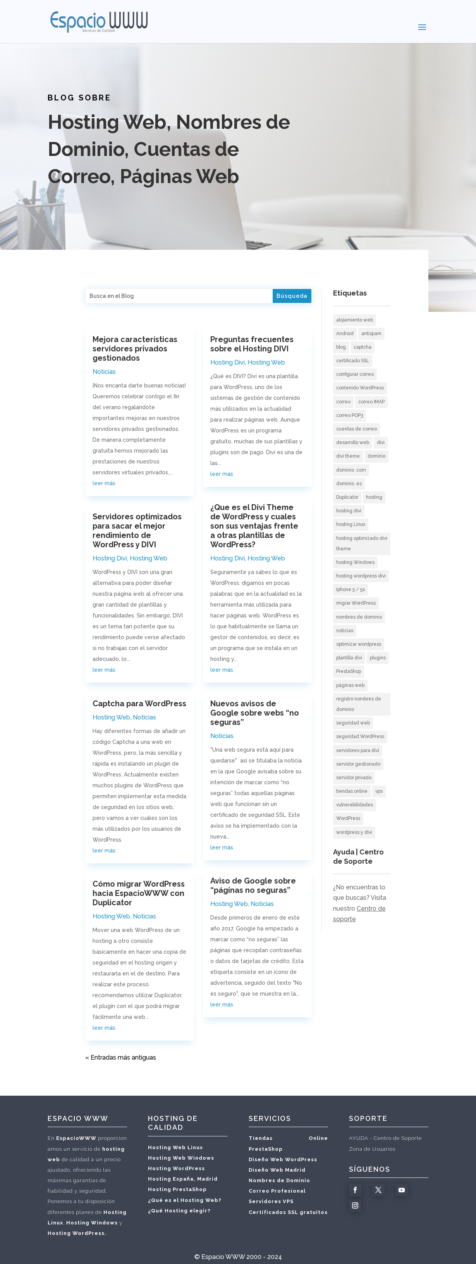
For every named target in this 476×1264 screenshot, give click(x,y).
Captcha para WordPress (139, 703)
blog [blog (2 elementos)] (341, 347)
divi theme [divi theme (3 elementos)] (348, 456)
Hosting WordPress (176, 1168)
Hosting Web (148, 558)
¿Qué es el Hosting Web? (185, 1200)
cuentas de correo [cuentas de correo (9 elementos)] (356, 429)
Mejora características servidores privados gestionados (135, 349)
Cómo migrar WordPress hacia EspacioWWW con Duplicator (139, 893)
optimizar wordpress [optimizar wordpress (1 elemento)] (358, 644)
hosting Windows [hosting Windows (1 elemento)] (355, 562)
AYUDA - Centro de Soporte (385, 1138)
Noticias (104, 371)
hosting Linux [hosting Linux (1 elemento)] (350, 524)
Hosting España (171, 1179)
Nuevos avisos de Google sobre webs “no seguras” (254, 713)
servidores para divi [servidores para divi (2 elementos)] (357, 750)
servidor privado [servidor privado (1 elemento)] (353, 777)
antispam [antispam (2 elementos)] (371, 333)
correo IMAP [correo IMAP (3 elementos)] (371, 402)
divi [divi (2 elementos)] (381, 442)
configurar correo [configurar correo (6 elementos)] (355, 374)
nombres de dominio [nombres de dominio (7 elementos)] (359, 617)
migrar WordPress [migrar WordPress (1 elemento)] (356, 603)
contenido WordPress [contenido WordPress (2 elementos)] (360, 388)
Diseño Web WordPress (283, 1159)
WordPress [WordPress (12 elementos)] (348, 818)
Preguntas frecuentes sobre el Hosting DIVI (252, 344)
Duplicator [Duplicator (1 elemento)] (347, 497)
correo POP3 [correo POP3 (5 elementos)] (349, 415)
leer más (104, 483)
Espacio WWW (223, 1257)
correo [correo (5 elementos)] (343, 402)
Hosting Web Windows (181, 1158)
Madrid (207, 1179)
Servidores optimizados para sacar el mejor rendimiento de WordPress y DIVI (137, 530)
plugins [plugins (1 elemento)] (378, 658)
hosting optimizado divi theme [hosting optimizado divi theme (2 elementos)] (361, 544)
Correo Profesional (277, 1191)
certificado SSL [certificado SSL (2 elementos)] (352, 360)
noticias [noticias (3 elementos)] (344, 630)
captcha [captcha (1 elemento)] (362, 347)
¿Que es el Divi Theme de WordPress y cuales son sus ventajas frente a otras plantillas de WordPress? (254, 526)
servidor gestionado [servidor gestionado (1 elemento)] (358, 764)
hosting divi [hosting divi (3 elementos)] (348, 511)
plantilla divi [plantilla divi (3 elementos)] (349, 658)
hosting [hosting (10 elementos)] (374, 497)
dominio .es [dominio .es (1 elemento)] (349, 483)
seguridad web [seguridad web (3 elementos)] (353, 723)
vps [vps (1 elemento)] (379, 791)
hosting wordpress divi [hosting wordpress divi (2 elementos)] (361, 576)
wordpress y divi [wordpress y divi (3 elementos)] (354, 832)
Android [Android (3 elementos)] (345, 333)
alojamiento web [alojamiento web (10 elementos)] (354, 320)
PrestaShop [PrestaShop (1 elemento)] (348, 671)
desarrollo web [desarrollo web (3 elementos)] (352, 442)
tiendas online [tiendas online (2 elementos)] (352, 791)
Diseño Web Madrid (277, 1170)
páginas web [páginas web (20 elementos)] (350, 685)
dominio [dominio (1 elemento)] (376, 456)
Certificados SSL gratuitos (288, 1212)
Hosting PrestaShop (177, 1189)
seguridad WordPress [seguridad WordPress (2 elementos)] (360, 736)
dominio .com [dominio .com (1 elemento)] (351, 470)
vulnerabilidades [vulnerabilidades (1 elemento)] (354, 805)
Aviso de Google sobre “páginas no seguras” (253, 885)
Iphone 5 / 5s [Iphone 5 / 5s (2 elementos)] (350, 589)
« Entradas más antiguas (120, 1057)
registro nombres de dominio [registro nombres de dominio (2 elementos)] (358, 704)
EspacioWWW (76, 1138)
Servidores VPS (271, 1201)
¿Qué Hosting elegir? (179, 1211)
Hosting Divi (110, 558)
